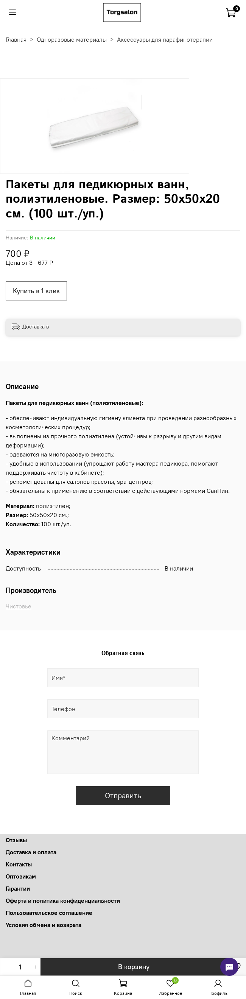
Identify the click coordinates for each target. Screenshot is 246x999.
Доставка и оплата (31, 852)
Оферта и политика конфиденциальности (63, 900)
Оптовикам (21, 876)
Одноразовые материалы (72, 39)
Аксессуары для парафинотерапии (165, 39)
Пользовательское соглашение (49, 912)
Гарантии (18, 888)
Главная (16, 39)
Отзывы (16, 840)
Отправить (123, 795)
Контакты (19, 864)
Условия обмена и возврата (43, 925)
